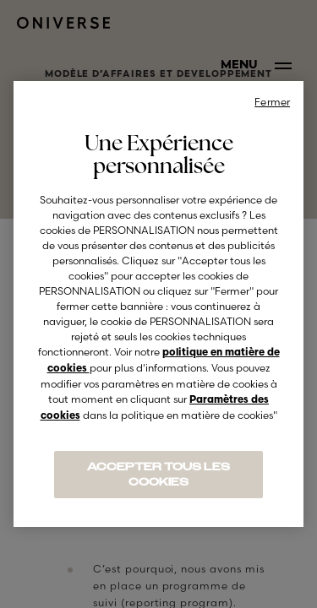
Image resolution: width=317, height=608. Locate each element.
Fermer (272, 101)
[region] (158, 304)
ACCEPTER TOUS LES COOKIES (158, 474)
